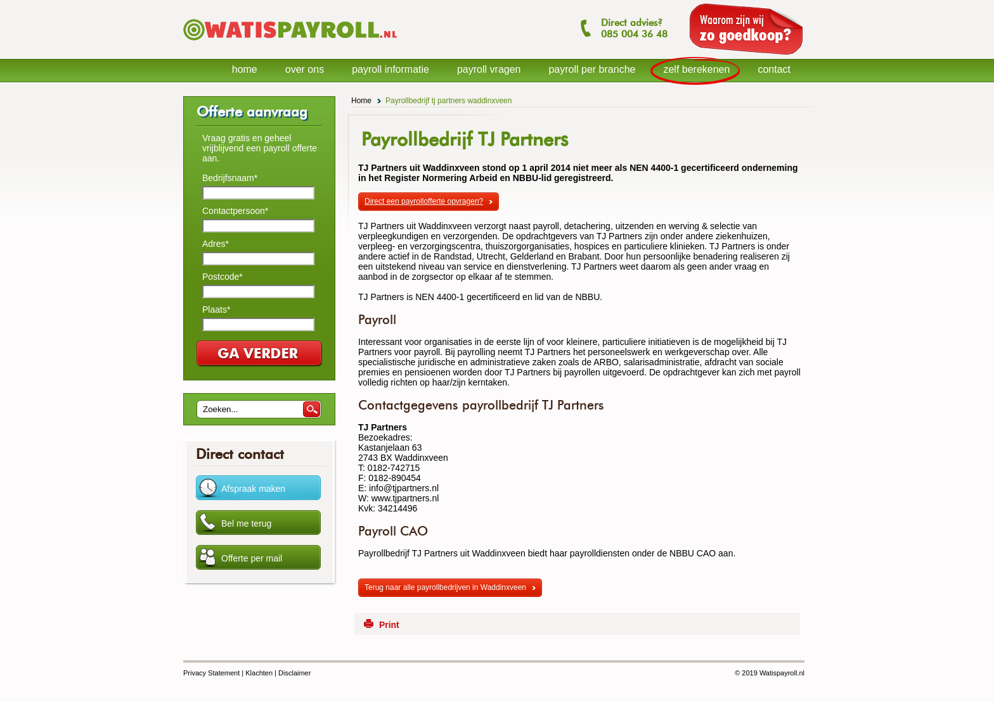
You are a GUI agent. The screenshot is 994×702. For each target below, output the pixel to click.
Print (389, 625)
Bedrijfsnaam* (229, 178)
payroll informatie (390, 69)
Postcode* (222, 277)
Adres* (215, 244)
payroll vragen (489, 69)
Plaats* (216, 309)
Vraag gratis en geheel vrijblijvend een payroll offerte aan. (259, 148)
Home (361, 100)
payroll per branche (591, 69)
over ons (304, 69)
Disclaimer (294, 673)
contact (774, 69)
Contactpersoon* (235, 211)
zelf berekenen (696, 69)
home (244, 69)
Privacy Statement (211, 673)
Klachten (259, 673)
